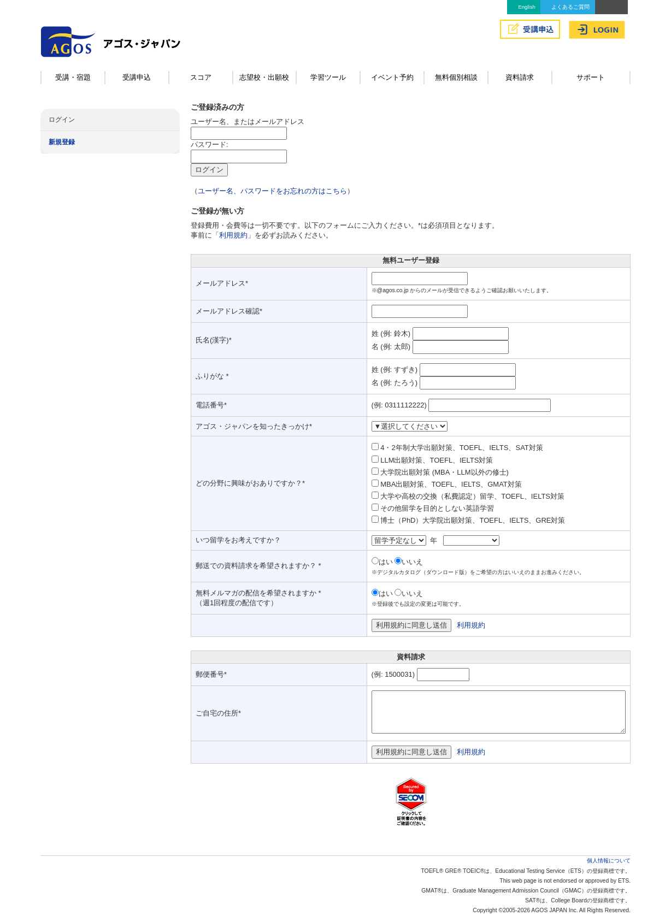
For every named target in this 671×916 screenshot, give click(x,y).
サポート (590, 77)
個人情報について (609, 861)
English (526, 7)
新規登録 (62, 142)
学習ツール (328, 77)
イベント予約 (392, 77)
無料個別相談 (456, 77)
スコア (200, 77)
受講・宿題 (73, 77)
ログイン (62, 119)
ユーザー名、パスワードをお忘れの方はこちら (272, 191)
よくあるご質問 (570, 7)
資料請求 (519, 77)
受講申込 (136, 77)
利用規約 (233, 235)
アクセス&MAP (611, 7)
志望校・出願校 (264, 77)
